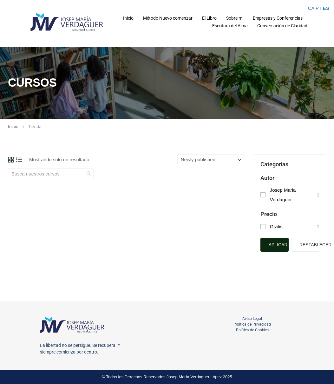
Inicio (128, 18)
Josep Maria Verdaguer (283, 194)
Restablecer (309, 244)
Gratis (276, 226)
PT (319, 8)
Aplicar (278, 244)
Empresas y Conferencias (278, 18)
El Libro (209, 18)
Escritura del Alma (230, 25)
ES (326, 8)
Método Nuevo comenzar (168, 18)
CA (311, 8)
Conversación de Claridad (282, 25)
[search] (89, 173)
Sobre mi (234, 18)
